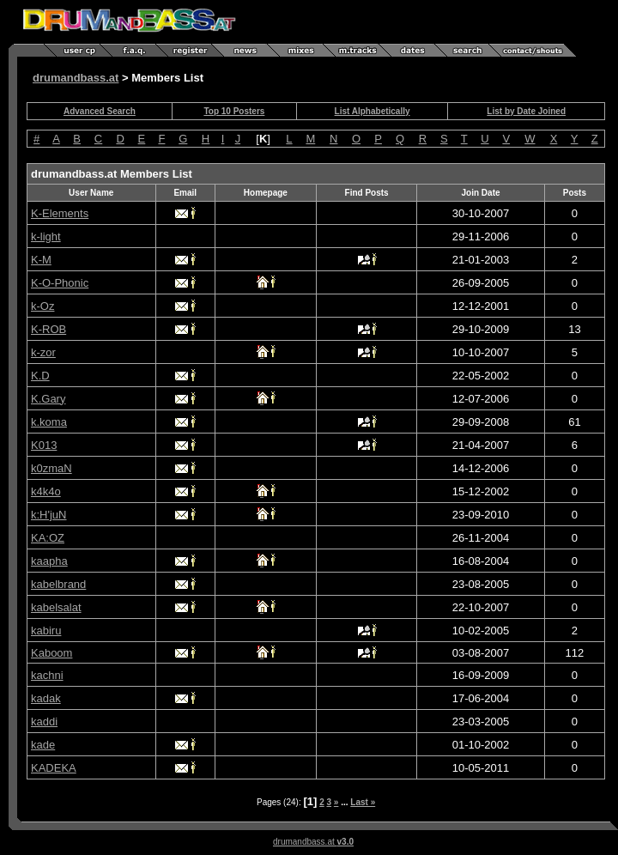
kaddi (44, 721)
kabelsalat (56, 607)
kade (43, 744)
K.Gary (48, 398)
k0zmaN (51, 468)
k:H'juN (49, 514)
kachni (47, 675)
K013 (44, 445)
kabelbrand (58, 584)
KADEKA (53, 767)
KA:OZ (47, 537)
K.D (40, 375)
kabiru (46, 630)
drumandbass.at (75, 77)
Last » (362, 802)
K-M (41, 259)
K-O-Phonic (59, 282)
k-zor (43, 352)
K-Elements (59, 213)
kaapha (49, 561)
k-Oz (42, 306)
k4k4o (46, 491)
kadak (46, 698)
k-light (46, 236)
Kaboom (51, 652)
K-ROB (48, 329)
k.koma (49, 421)
